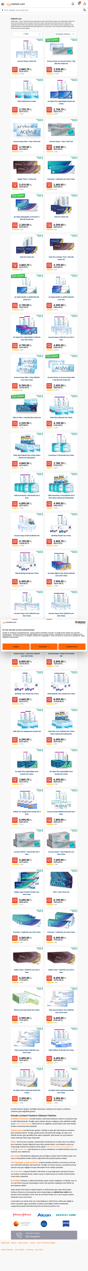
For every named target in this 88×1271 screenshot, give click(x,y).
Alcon (63, 1147)
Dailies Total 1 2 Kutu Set (27, 179)
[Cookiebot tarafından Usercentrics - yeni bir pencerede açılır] (74, 622)
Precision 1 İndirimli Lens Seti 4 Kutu (26, 932)
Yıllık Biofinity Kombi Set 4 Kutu (27, 573)
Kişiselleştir (44, 646)
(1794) (52, 74)
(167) (17, 784)
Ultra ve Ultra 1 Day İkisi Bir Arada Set (27, 417)
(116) (17, 468)
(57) (51, 1022)
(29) (51, 904)
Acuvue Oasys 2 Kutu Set (26, 61)
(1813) (18, 74)
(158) (52, 864)
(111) (17, 904)
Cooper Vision (23, 1149)
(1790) (18, 546)
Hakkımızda (5, 1243)
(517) (52, 310)
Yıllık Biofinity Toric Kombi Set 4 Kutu (61, 694)
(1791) (52, 390)
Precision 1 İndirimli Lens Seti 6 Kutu (61, 932)
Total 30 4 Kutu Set (61, 217)
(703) (17, 508)
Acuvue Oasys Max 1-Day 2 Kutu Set (26, 141)
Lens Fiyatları (19, 1250)
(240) (52, 1103)
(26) (17, 666)
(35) (17, 390)
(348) (52, 586)
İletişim (14, 1243)
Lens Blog (29, 1250)
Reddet (16, 646)
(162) (52, 982)
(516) (17, 229)
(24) (17, 269)
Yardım (32, 1243)
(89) (17, 1063)
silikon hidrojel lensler (24, 1124)
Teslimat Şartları (7, 1250)
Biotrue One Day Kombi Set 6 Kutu (26, 1010)
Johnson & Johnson (53, 1147)
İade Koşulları (23, 1243)
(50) (51, 824)
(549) (17, 350)
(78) (17, 1022)
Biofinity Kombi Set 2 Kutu (61, 536)
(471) (52, 704)
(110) (17, 744)
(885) (17, 1103)
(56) (51, 942)
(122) (17, 114)
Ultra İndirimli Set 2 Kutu (27, 101)
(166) (52, 784)
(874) (52, 546)
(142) (17, 189)
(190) (17, 824)
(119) (17, 428)
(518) (17, 310)
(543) (52, 114)
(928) (17, 586)
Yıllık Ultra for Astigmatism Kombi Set (27, 731)
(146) (52, 152)
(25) (51, 229)
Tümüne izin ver (72, 646)
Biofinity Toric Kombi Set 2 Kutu (27, 694)
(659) (52, 508)
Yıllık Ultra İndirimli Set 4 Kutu (61, 417)
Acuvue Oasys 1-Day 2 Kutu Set (61, 141)
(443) (17, 704)
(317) (52, 1063)
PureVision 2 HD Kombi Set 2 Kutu (61, 455)
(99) (51, 744)
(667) (52, 468)
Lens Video (39, 1250)
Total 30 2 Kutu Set (27, 257)
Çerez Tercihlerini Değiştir (46, 1243)
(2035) (52, 350)
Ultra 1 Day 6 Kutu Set (61, 892)
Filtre (26, 34)
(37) (17, 152)
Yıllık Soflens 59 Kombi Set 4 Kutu (61, 1050)
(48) (51, 189)
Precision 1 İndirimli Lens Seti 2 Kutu (61, 179)
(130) (52, 428)
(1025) (52, 666)
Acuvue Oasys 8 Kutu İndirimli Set (26, 536)
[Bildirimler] (73, 4)
